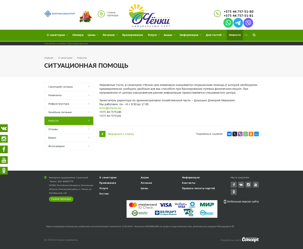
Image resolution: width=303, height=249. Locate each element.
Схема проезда (112, 14)
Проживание (107, 183)
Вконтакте (241, 184)
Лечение (146, 183)
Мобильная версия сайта (243, 201)
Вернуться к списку (116, 134)
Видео (52, 137)
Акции (145, 178)
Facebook (234, 185)
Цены (144, 188)
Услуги (103, 188)
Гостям (104, 194)
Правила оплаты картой (198, 188)
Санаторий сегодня (60, 86)
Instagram (248, 185)
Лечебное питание (60, 112)
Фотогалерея (56, 146)
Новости (53, 120)
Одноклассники (234, 192)
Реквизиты (55, 95)
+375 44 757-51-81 (238, 16)
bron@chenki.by (110, 108)
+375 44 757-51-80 (238, 12)
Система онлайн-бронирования (66, 43)
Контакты (189, 183)
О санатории (108, 178)
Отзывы (53, 129)
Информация (191, 178)
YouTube (255, 185)
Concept (250, 240)
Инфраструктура (58, 103)
